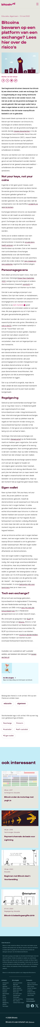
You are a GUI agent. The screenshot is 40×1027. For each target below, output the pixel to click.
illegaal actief (16, 439)
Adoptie (4, 984)
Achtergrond (6, 982)
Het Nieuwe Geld (31, 993)
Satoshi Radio (30, 995)
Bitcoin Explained (31, 982)
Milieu (4, 995)
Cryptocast (30, 990)
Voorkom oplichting (18, 999)
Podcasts (29, 980)
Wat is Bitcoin (16, 1000)
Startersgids (16, 997)
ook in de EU (6, 326)
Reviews (4, 1004)
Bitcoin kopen (16, 986)
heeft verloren (7, 245)
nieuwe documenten (22, 131)
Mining (4, 997)
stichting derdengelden (28, 635)
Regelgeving (5, 1002)
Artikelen (4, 980)
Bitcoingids (15, 980)
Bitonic (21, 622)
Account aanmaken (17, 982)
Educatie (5, 991)
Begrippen (15, 984)
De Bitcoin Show (31, 991)
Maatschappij (6, 993)
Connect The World (31, 988)
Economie (5, 990)
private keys (29, 242)
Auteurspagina (30, 1001)
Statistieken (30, 999)
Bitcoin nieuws (6, 988)
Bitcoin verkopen (17, 988)
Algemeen (5, 986)
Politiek (4, 1000)
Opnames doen (16, 995)
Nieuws (4, 999)
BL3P (29, 619)
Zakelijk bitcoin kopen (18, 1002)
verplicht (26, 284)
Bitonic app (16, 991)
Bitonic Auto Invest (17, 990)
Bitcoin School (30, 986)
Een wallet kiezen (17, 993)
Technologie (5, 1006)
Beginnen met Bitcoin (32, 984)
